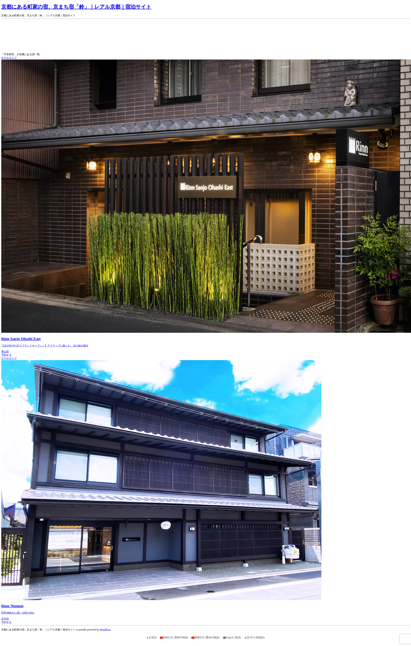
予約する (6, 355)
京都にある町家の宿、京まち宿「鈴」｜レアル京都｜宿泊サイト (76, 7)
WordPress (105, 629)
